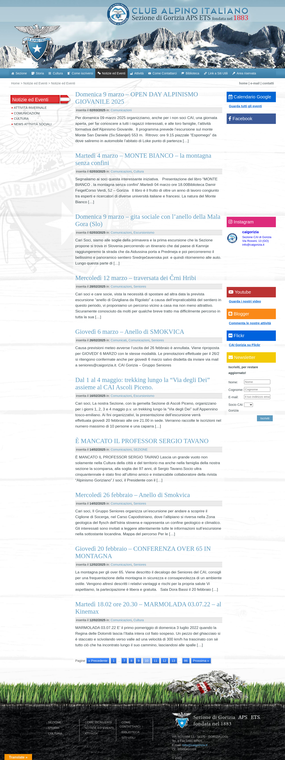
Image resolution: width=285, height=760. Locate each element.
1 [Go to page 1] (113, 661)
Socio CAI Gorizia (235, 407)
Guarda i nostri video (245, 301)
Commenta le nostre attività (250, 323)
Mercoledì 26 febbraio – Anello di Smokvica (132, 494)
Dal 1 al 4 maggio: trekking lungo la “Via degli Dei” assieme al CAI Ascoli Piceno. (142, 383)
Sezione (21, 73)
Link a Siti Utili (218, 73)
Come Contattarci (165, 73)
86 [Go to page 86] (186, 661)
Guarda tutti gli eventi (245, 106)
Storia (40, 73)
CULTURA (55, 733)
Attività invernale (30, 107)
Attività (139, 73)
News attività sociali (32, 124)
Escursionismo (143, 232)
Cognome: (235, 390)
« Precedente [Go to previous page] (98, 661)
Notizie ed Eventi (113, 73)
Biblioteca (192, 73)
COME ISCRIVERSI (98, 722)
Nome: (233, 382)
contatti (268, 83)
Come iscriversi (82, 73)
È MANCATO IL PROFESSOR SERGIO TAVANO (142, 440)
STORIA (53, 728)
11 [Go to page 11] (155, 661)
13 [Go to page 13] (173, 661)
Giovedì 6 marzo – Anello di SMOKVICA (129, 331)
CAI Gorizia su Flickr (244, 345)
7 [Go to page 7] (124, 661)
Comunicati (119, 340)
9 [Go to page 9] (138, 661)
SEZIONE (140, 449)
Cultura (58, 73)
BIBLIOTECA (130, 732)
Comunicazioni (27, 113)
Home (15, 83)
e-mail (255, 83)
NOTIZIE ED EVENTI (99, 728)
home (243, 83)
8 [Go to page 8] (131, 661)
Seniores (139, 286)
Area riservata (246, 73)
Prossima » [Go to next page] (201, 661)
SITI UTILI (128, 737)
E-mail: (233, 397)
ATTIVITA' (91, 733)
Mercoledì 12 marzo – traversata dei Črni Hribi (135, 277)
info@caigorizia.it (195, 745)
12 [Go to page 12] (164, 661)
